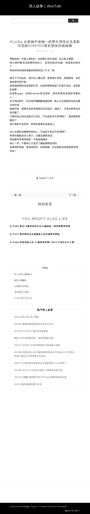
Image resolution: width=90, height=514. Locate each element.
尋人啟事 (49, 178)
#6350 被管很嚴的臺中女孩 (28, 384)
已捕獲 (17, 286)
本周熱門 (19, 292)
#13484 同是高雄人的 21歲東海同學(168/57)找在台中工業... (43, 242)
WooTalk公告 (21, 298)
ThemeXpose (61, 506)
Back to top (72, 511)
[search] (38, 20)
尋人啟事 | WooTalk (45, 6)
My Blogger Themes (29, 506)
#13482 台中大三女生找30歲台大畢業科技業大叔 (38, 370)
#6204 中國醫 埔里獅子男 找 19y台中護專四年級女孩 (40, 377)
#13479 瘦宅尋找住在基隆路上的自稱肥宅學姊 (35, 234)
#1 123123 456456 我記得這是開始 (31, 331)
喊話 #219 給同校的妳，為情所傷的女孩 (34, 338)
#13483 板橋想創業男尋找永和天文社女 (33, 324)
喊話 (16, 280)
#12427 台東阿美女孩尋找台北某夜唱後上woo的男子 (40, 363)
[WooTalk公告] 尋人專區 (26, 316)
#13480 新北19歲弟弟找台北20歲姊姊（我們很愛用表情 (40, 226)
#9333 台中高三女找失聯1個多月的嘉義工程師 (37, 345)
